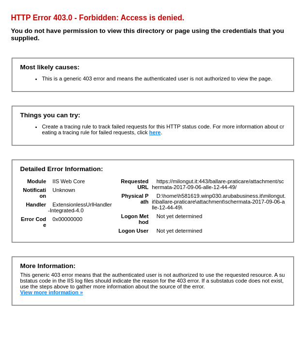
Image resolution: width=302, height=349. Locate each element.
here (155, 132)
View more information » (51, 292)
